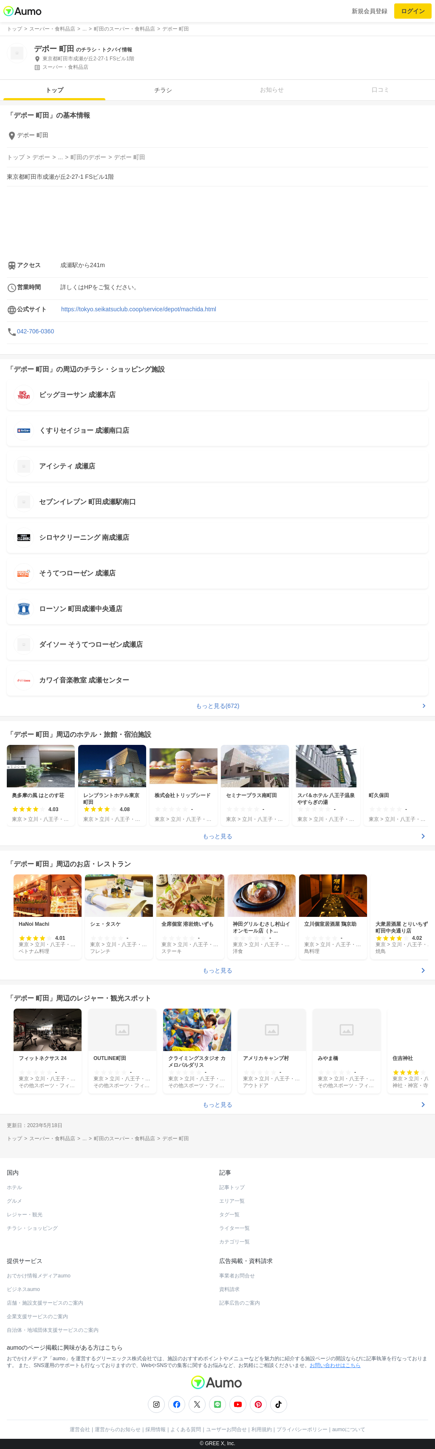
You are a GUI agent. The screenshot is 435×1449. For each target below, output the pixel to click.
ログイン (413, 11)
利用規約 (261, 1429)
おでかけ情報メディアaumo (39, 1275)
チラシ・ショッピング (32, 1228)
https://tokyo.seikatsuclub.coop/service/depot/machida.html (138, 309)
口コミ (381, 89)
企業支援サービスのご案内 (37, 1316)
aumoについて (348, 1429)
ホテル (14, 1187)
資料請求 (229, 1289)
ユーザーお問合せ (226, 1429)
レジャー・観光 (24, 1214)
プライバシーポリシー (302, 1429)
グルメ (14, 1201)
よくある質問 (185, 1429)
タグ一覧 (229, 1214)
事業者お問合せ (237, 1275)
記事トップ (232, 1187)
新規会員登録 (369, 11)
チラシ (163, 90)
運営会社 (80, 1429)
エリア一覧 (232, 1201)
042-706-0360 (35, 331)
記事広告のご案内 (239, 1302)
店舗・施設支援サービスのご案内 (45, 1302)
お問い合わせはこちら (335, 1365)
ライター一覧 (234, 1228)
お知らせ (272, 89)
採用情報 (155, 1429)
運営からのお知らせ (118, 1429)
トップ (54, 90)
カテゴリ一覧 (234, 1241)
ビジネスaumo (23, 1289)
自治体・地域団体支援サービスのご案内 (53, 1330)
